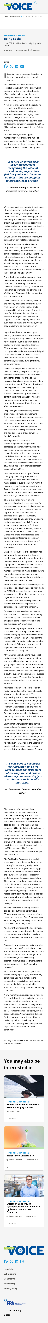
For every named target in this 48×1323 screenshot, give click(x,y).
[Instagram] (22, 1261)
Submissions (10, 1274)
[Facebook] (6, 1261)
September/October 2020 (32, 16)
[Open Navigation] (35, 9)
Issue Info (8, 1269)
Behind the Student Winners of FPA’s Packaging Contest (23, 1106)
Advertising (9, 1283)
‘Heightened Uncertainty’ (20, 1155)
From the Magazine (12, 16)
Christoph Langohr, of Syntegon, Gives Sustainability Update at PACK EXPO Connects (23, 1208)
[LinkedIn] (16, 1261)
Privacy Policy (10, 1288)
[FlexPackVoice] (18, 6)
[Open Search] (35, 2)
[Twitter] (11, 1261)
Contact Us (9, 1278)
